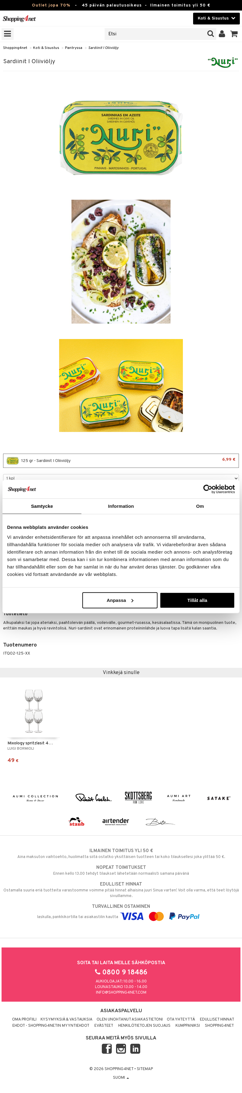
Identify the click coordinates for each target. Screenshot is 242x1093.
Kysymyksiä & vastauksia (67, 1019)
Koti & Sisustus (46, 48)
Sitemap (145, 1069)
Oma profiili (24, 1019)
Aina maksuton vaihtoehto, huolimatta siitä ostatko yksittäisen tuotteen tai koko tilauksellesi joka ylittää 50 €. (121, 854)
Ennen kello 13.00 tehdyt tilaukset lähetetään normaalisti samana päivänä (121, 870)
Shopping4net (15, 48)
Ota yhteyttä (181, 1019)
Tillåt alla (197, 600)
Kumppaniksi (187, 1025)
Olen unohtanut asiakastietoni (130, 1019)
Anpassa (120, 600)
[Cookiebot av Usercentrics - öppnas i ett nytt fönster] (208, 489)
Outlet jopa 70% (51, 5)
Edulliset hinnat (217, 1019)
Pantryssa (73, 48)
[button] (234, 34)
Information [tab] (121, 506)
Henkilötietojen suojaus (144, 1025)
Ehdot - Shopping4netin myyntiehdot (50, 1025)
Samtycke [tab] (42, 506)
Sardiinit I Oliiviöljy (103, 48)
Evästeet (103, 1025)
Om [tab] (200, 506)
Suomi (121, 1077)
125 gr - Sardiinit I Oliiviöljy (121, 461)
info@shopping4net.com (121, 992)
